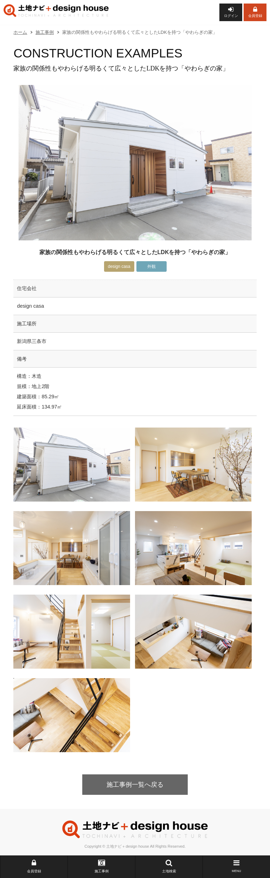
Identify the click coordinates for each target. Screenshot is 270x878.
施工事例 (101, 866)
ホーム (20, 32)
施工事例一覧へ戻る (135, 784)
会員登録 (255, 12)
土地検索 (168, 866)
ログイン (230, 12)
